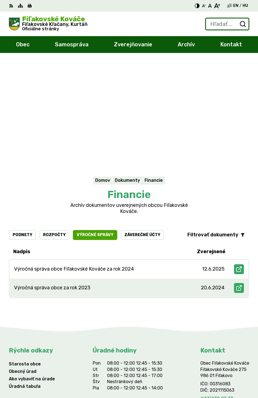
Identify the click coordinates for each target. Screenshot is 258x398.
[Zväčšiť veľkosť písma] (217, 6)
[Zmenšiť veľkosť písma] (204, 6)
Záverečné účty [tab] (142, 132)
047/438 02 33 (217, 296)
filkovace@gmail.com (223, 302)
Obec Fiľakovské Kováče (71, 342)
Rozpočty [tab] (54, 132)
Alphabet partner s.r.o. (90, 337)
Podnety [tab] (22, 132)
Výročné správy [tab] (95, 132)
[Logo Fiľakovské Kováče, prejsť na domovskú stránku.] (48, 24)
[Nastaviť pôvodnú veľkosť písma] (210, 6)
